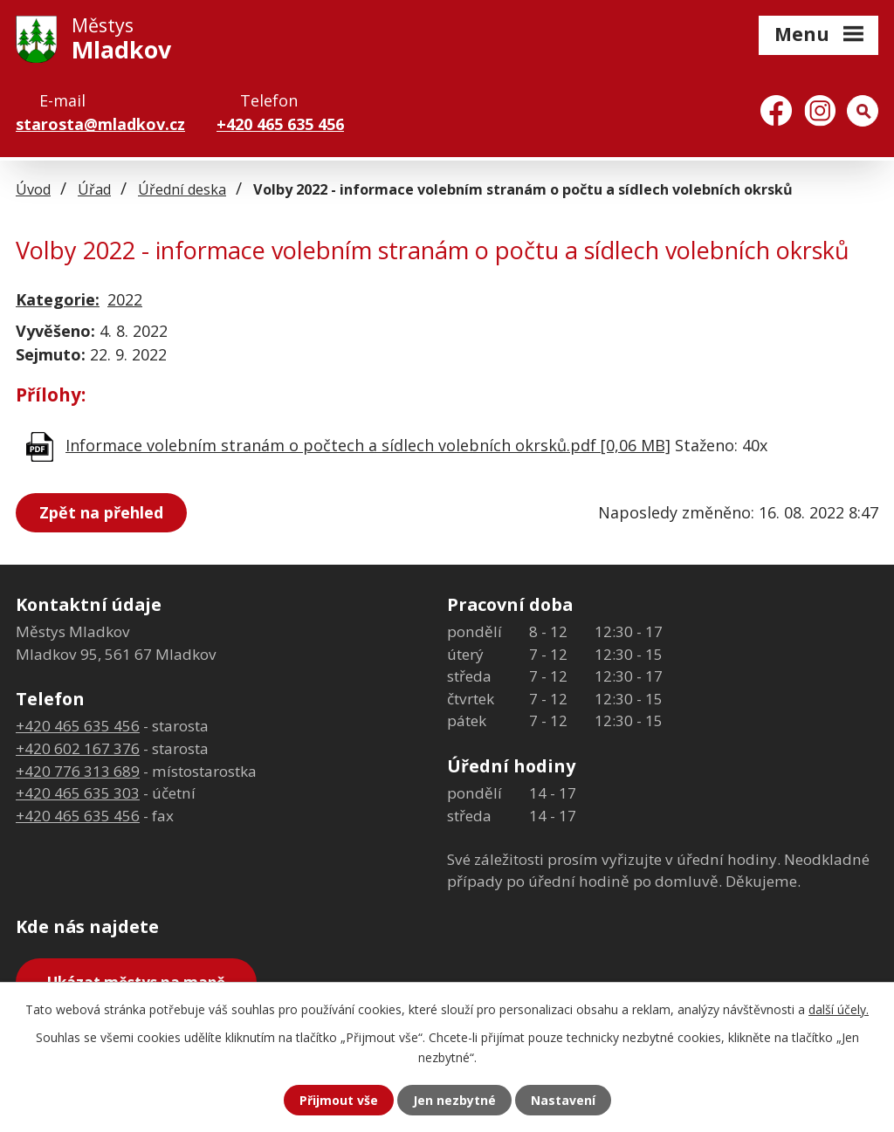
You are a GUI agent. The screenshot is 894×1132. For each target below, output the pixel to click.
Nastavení (563, 1100)
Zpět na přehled (101, 512)
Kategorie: (58, 299)
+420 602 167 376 (78, 748)
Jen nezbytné (454, 1100)
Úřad (94, 189)
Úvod (33, 189)
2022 (124, 299)
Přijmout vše (338, 1100)
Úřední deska (182, 189)
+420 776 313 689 (78, 771)
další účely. (838, 1009)
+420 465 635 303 (78, 793)
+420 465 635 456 (280, 123)
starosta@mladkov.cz (100, 123)
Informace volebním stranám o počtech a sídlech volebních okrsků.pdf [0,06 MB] (367, 445)
